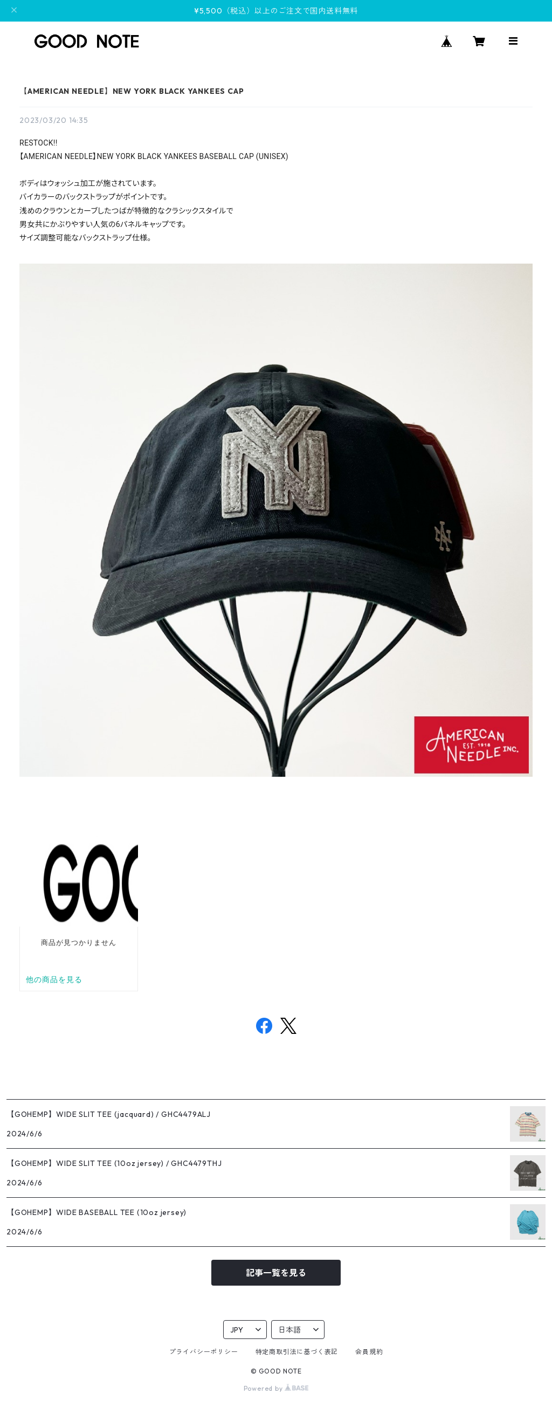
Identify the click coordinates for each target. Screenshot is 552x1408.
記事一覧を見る (276, 1272)
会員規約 (369, 1352)
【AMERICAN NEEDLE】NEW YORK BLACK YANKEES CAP (131, 91)
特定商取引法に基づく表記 (297, 1352)
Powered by (276, 1388)
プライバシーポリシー (203, 1352)
